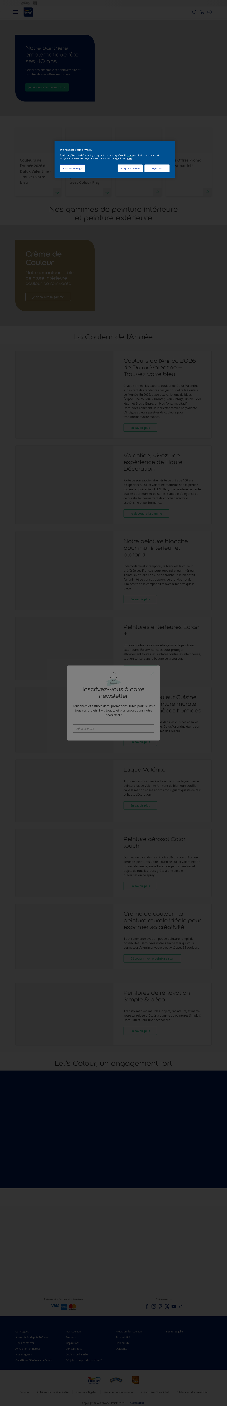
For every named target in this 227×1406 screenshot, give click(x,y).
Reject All (157, 168)
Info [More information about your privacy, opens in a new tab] (129, 158)
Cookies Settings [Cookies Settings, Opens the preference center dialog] (72, 168)
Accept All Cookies (130, 168)
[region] (115, 159)
